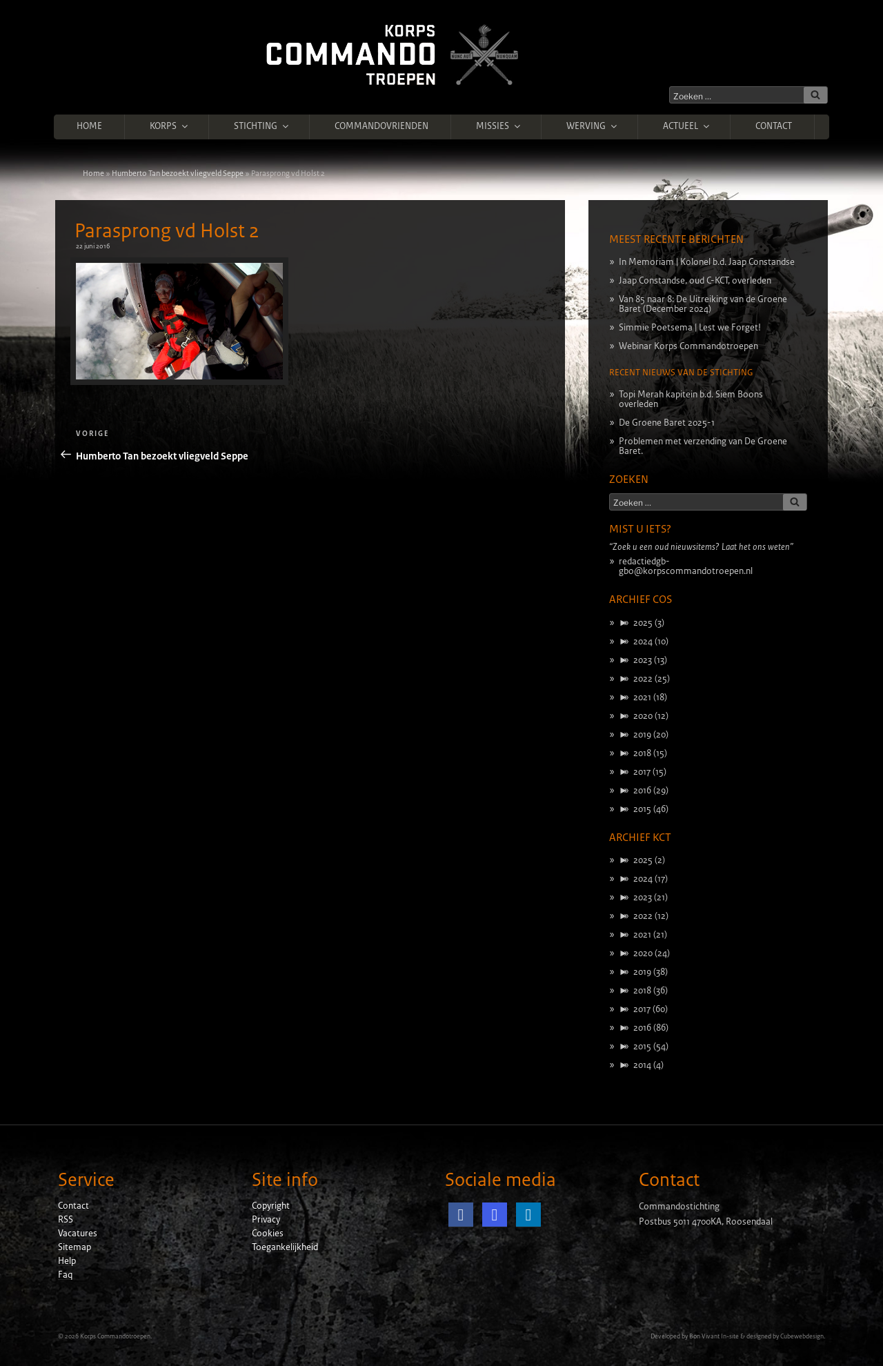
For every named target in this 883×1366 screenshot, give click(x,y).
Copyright (271, 1206)
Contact (773, 126)
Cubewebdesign (802, 1336)
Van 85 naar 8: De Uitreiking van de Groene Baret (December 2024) (703, 304)
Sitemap (74, 1247)
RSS (65, 1220)
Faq (65, 1275)
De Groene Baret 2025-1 (667, 423)
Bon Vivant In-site (714, 1336)
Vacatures (77, 1233)
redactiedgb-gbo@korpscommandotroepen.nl (686, 566)
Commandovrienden (381, 126)
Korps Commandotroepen (115, 1336)
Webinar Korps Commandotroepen (688, 346)
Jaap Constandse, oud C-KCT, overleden (695, 281)
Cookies (268, 1233)
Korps (170, 126)
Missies (499, 126)
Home (89, 126)
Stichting (262, 126)
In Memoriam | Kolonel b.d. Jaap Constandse (707, 262)
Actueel (687, 126)
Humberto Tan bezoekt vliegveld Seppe (178, 173)
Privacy (266, 1220)
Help (67, 1261)
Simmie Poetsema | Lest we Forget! (690, 328)
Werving (592, 126)
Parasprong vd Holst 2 (167, 231)
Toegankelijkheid (285, 1247)
